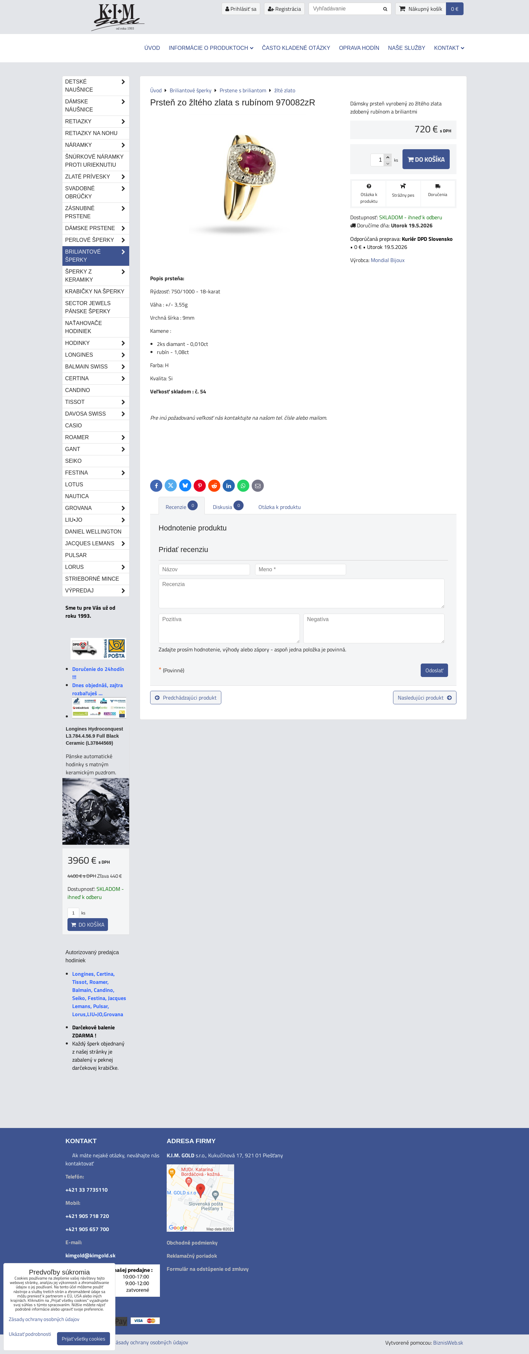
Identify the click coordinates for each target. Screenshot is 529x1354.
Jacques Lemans (97, 543)
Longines (97, 355)
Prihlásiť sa (240, 9)
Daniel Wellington (93, 532)
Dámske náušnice (97, 106)
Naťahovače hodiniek (83, 327)
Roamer (97, 437)
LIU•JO (97, 520)
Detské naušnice (97, 86)
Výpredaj (97, 591)
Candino (77, 390)
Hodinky (97, 343)
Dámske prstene (97, 228)
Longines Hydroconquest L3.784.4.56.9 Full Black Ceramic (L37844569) (94, 736)
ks (76, 912)
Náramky (97, 145)
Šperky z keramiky (97, 276)
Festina (97, 473)
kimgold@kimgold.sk (90, 1255)
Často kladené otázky (296, 48)
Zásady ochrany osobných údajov (150, 1342)
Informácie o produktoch (211, 48)
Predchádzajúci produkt (186, 698)
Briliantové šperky (97, 256)
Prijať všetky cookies (83, 1339)
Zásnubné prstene (97, 212)
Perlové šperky (97, 240)
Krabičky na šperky (94, 291)
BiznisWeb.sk (448, 1343)
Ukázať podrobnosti (30, 1334)
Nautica (77, 496)
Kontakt (449, 48)
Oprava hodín (359, 48)
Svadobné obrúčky (97, 192)
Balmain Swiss (97, 367)
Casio (73, 425)
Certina (97, 378)
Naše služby (406, 48)
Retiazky (97, 121)
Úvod (152, 48)
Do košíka (426, 159)
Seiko (73, 461)
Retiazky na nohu (91, 133)
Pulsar (76, 555)
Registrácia (284, 9)
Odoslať (434, 670)
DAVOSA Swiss (97, 414)
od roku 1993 (125, 28)
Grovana (97, 508)
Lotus (74, 484)
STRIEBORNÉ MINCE (92, 579)
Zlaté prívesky (97, 177)
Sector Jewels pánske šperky (88, 307)
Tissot (97, 402)
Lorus (97, 567)
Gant (97, 449)
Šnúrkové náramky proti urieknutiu (94, 161)
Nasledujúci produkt (425, 698)
